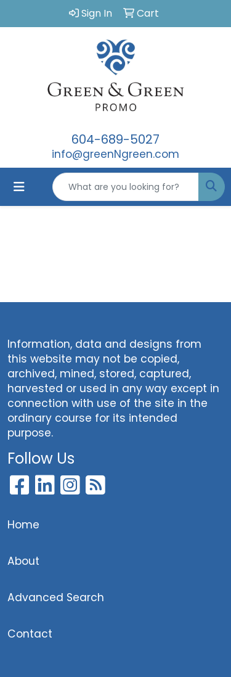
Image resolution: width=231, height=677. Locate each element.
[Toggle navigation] (19, 186)
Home (23, 524)
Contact (29, 633)
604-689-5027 (115, 139)
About (23, 561)
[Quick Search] (125, 187)
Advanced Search (55, 597)
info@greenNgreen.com (115, 154)
